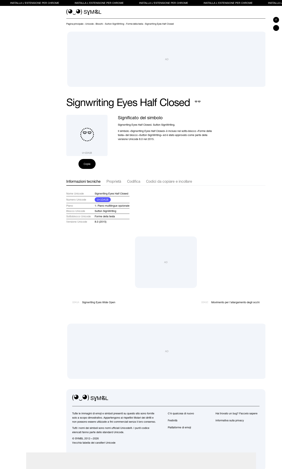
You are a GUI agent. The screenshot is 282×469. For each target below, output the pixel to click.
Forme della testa (105, 216)
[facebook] (257, 398)
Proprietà (113, 181)
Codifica (133, 181)
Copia (87, 163)
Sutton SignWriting (105, 211)
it (276, 20)
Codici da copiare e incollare (169, 181)
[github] (248, 398)
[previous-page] (74, 24)
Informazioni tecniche (83, 181)
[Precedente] (256, 24)
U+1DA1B (102, 199)
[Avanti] (263, 24)
